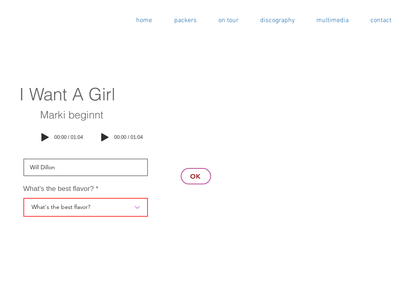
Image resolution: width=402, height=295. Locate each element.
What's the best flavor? (58, 188)
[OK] (196, 176)
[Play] (45, 137)
